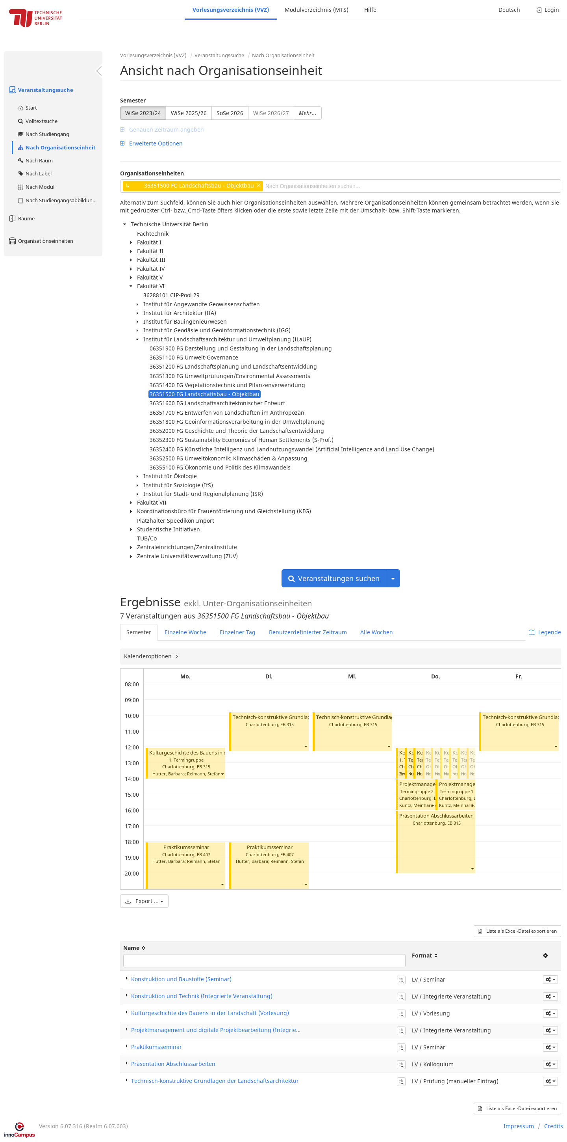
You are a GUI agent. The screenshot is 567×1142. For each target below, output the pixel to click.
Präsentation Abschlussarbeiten (436, 815)
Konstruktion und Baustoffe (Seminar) (181, 979)
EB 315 (203, 766)
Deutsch (509, 9)
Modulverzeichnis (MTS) (316, 9)
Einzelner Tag (238, 632)
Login (547, 9)
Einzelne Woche (185, 632)
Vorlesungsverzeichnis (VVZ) (231, 9)
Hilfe (370, 9)
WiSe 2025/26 (189, 113)
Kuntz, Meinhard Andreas (425, 805)
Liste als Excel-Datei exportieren (517, 931)
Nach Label (34, 173)
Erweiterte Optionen (151, 143)
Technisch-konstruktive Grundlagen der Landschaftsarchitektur (307, 717)
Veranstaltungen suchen (334, 578)
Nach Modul (35, 186)
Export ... (144, 901)
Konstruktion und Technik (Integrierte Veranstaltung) (201, 996)
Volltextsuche (37, 121)
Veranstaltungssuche (40, 89)
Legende (545, 632)
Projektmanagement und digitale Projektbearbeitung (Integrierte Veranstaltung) (238, 1030)
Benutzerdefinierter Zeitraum (308, 632)
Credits (553, 1126)
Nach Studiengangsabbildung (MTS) (59, 200)
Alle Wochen (376, 632)
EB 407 (203, 854)
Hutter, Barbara (168, 774)
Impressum (519, 1126)
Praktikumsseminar (186, 847)
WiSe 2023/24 (143, 113)
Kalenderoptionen (148, 656)
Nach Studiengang (43, 134)
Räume (21, 218)
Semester (133, 100)
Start (27, 107)
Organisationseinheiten (40, 240)
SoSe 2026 (230, 113)
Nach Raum (35, 160)
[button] (222, 774)
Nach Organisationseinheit (56, 147)
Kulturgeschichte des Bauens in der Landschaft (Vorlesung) (218, 752)
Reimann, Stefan (203, 774)
